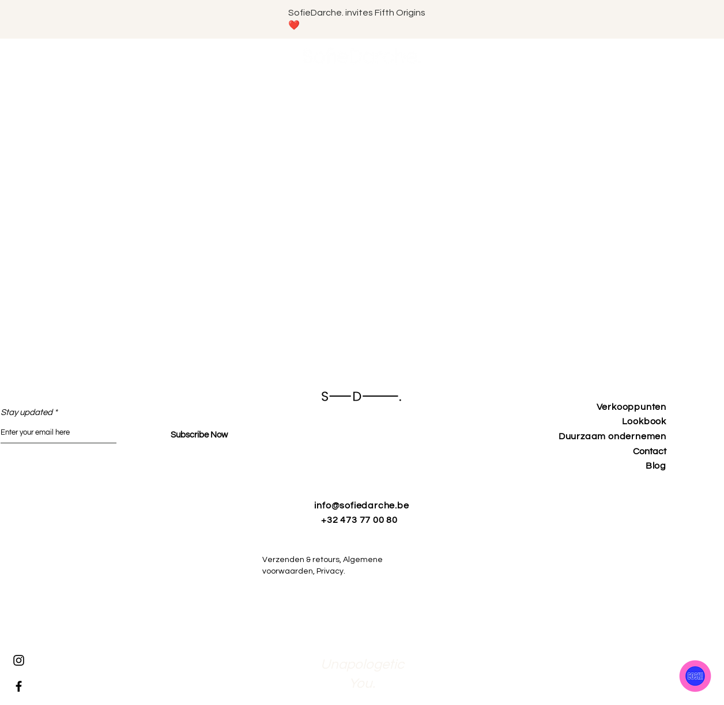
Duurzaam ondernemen (612, 436)
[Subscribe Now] (199, 435)
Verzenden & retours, (302, 560)
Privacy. (336, 571)
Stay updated (26, 412)
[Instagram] (19, 660)
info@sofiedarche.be (361, 505)
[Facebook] (19, 686)
